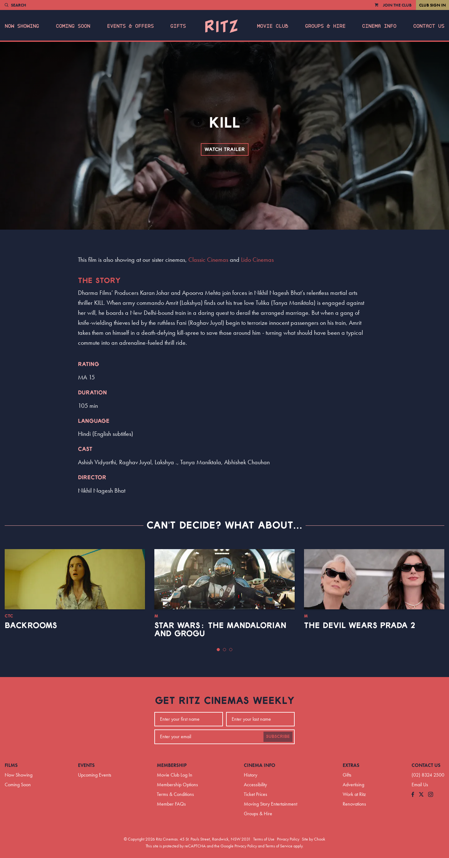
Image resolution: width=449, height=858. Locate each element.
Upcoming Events (94, 775)
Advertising (353, 784)
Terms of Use (263, 839)
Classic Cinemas (208, 260)
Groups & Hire (325, 26)
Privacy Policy (288, 839)
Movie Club (272, 26)
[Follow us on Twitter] (421, 795)
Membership (172, 765)
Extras (351, 765)
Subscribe (278, 736)
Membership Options (177, 784)
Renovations (354, 804)
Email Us (420, 784)
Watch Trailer (225, 149)
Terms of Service (278, 846)
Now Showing (22, 26)
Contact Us (428, 26)
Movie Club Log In (174, 775)
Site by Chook (313, 839)
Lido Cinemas (257, 260)
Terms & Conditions (175, 794)
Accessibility (255, 784)
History (250, 775)
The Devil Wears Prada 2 (359, 626)
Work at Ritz (354, 794)
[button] (218, 649)
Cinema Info (379, 26)
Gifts (178, 26)
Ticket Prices (255, 794)
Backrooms (31, 626)
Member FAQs (171, 804)
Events (86, 765)
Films (11, 765)
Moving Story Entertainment (270, 804)
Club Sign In (432, 5)
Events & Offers (130, 26)
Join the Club (397, 5)
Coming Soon (73, 26)
